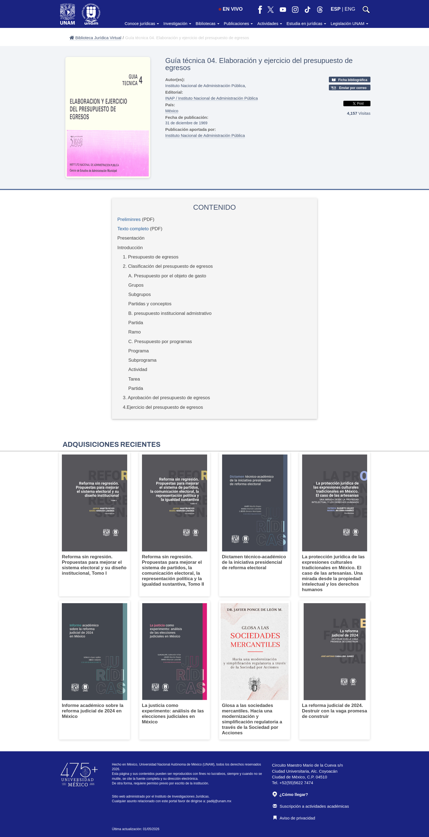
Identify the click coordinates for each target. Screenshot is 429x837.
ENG (349, 9)
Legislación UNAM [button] (349, 23)
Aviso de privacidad (294, 818)
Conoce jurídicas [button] (141, 23)
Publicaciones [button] (238, 23)
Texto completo (133, 228)
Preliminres (129, 219)
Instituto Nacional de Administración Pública (205, 135)
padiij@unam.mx (219, 801)
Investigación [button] (177, 23)
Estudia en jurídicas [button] (306, 23)
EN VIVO (231, 9)
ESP (336, 9)
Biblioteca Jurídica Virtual (95, 37)
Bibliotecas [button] (207, 23)
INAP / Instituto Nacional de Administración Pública (211, 98)
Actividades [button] (269, 23)
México (171, 110)
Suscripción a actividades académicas (311, 806)
